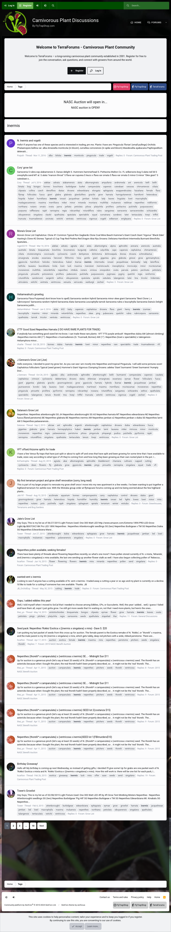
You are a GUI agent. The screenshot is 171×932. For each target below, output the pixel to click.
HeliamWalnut (23, 309)
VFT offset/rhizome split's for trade (36, 449)
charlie (20, 344)
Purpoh (20, 155)
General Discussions (147, 616)
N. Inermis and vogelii (29, 140)
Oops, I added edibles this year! (34, 600)
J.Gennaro (22, 375)
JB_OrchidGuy (23, 588)
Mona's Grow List (26, 231)
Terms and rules (120, 897)
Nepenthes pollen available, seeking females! (41, 550)
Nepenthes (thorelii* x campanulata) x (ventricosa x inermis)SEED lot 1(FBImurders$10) (64, 737)
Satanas (21, 425)
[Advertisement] (85, 853)
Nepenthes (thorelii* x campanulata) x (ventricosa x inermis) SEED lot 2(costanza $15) (64, 710)
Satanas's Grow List (27, 410)
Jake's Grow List (26, 518)
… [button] (26, 826)
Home (137, 22)
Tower (20, 534)
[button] (45, 5)
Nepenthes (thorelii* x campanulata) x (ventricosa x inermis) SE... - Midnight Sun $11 (63, 656)
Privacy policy (137, 897)
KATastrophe (23, 461)
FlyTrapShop (122, 87)
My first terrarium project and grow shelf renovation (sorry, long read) (54, 480)
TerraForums (159, 87)
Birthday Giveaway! (27, 763)
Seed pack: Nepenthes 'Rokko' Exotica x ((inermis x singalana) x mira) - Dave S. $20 (62, 628)
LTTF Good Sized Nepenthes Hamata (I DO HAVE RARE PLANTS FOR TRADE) (58, 329)
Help (149, 897)
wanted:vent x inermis (29, 576)
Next (42, 826)
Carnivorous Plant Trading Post (147, 155)
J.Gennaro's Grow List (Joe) (32, 359)
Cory (19, 182)
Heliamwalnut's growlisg (30, 294)
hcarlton (21, 561)
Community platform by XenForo (30, 905)
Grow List (156, 219)
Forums (156, 22)
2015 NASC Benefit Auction (58, 644)
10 (33, 826)
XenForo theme (67, 905)
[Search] (53, 5)
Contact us (105, 897)
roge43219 (22, 246)
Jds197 (20, 495)
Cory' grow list (25, 167)
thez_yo (20, 612)
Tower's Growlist (26, 790)
